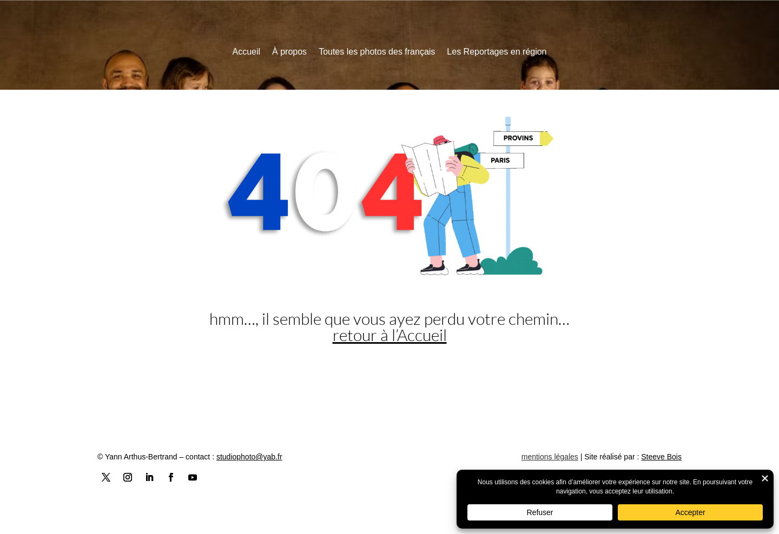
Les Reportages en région (496, 52)
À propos (289, 52)
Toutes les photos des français (377, 52)
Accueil (247, 52)
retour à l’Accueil (390, 335)
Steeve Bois (661, 456)
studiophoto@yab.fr (249, 456)
